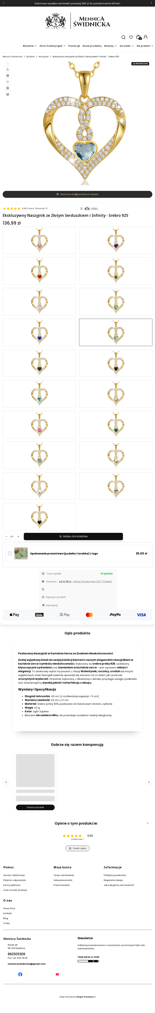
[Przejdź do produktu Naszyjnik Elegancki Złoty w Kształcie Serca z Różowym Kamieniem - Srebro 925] (39, 240)
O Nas (6, 923)
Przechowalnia (62, 885)
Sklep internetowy (76, 996)
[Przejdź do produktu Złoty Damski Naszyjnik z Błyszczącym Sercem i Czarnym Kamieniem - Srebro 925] (39, 516)
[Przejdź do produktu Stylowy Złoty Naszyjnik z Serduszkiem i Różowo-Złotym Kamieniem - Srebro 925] (115, 271)
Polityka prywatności (115, 875)
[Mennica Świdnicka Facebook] (20, 974)
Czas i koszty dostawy (15, 890)
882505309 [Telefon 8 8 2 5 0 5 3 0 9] (16, 954)
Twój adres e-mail (88, 957)
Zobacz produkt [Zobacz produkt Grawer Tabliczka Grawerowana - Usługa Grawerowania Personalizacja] (35, 807)
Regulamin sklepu (113, 880)
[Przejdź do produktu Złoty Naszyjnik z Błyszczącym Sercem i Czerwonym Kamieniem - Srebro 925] (39, 271)
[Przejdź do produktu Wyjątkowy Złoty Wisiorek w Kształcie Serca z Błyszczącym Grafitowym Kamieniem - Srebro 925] (115, 363)
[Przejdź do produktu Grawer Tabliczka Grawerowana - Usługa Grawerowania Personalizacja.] (35, 776)
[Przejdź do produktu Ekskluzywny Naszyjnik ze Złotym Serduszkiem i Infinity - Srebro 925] (115, 332)
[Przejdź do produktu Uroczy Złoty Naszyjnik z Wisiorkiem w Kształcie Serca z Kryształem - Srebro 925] (39, 486)
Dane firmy (9, 908)
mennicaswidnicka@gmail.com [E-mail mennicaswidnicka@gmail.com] (27, 963)
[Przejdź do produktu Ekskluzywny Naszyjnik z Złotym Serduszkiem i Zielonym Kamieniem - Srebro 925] (115, 301)
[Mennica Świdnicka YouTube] (57, 974)
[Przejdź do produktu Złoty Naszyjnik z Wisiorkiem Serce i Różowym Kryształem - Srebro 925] (39, 301)
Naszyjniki (44, 56)
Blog (5, 918)
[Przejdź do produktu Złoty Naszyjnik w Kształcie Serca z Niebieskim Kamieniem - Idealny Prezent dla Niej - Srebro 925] (115, 240)
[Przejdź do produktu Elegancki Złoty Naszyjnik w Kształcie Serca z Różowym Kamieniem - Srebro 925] (39, 424)
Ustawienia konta (63, 880)
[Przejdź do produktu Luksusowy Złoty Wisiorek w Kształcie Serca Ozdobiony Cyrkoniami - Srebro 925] (115, 486)
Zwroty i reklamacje (14, 875)
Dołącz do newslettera (93, 961)
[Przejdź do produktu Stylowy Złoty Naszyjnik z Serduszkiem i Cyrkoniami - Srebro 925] (39, 332)
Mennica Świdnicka (12, 56)
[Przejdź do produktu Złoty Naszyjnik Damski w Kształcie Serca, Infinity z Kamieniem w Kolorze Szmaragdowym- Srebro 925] (115, 424)
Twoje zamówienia (64, 875)
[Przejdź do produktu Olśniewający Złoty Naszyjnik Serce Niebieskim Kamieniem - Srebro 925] (39, 394)
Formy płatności (12, 885)
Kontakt (7, 913)
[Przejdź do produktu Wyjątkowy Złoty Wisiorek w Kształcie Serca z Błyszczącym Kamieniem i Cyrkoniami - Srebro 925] (115, 455)
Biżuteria (30, 56)
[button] (110, 46)
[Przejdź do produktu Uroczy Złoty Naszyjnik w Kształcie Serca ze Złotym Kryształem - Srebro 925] (115, 394)
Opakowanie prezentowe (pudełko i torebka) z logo (64, 553)
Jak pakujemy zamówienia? (119, 885)
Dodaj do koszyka (75, 536)
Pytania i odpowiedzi (14, 880)
